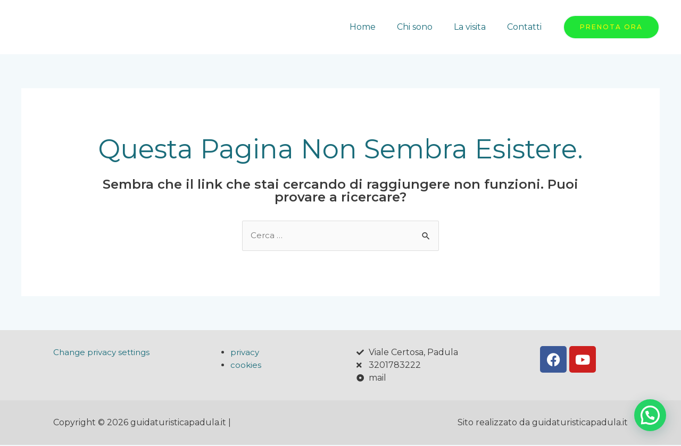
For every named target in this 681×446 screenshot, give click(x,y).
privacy (245, 353)
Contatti (526, 27)
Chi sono (425, 27)
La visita (476, 27)
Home (377, 27)
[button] (650, 415)
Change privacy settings (104, 353)
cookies (246, 366)
